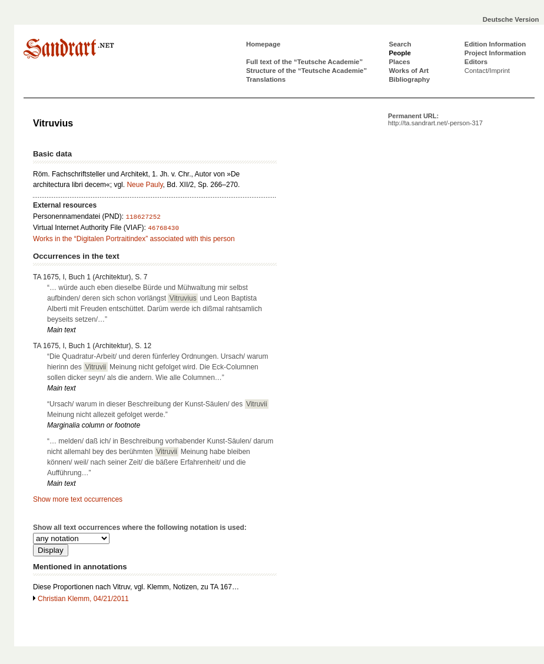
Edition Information (495, 44)
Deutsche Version (511, 19)
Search (400, 44)
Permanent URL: (435, 119)
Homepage (263, 44)
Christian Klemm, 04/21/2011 (83, 599)
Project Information (495, 52)
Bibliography (409, 79)
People (399, 52)
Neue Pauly (144, 185)
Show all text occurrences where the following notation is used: (140, 527)
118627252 (142, 217)
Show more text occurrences (77, 499)
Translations (266, 79)
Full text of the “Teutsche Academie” (304, 61)
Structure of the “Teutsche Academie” (306, 70)
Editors (476, 61)
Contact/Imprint (487, 70)
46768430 (163, 228)
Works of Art (409, 70)
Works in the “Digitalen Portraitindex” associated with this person (134, 239)
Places (399, 61)
